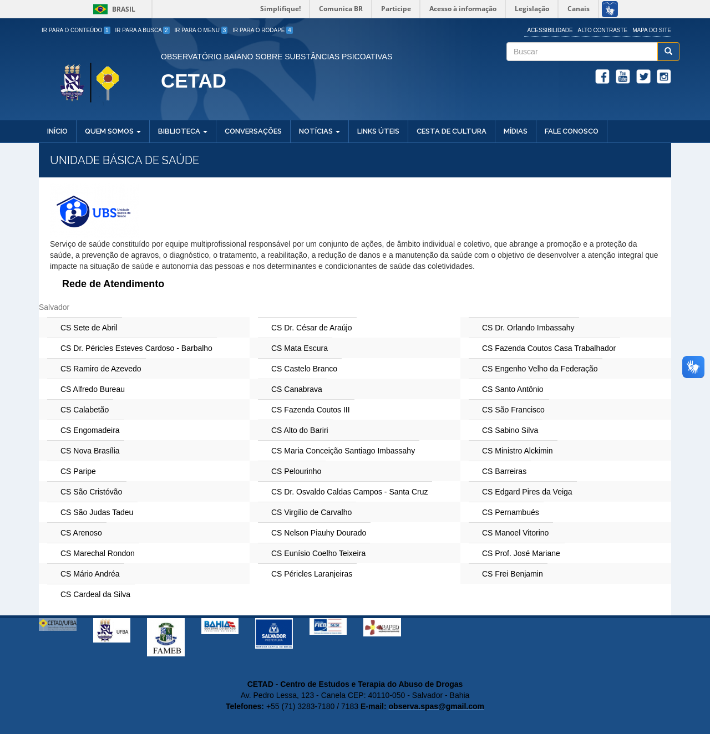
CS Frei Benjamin (512, 573)
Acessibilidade (549, 30)
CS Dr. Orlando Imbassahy (528, 327)
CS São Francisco (513, 409)
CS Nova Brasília (90, 450)
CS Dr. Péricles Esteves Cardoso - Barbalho (136, 348)
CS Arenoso (81, 532)
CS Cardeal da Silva (95, 594)
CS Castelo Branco (304, 368)
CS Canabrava (296, 389)
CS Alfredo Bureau (92, 389)
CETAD (193, 80)
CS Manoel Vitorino (515, 532)
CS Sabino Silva (510, 430)
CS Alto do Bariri (299, 430)
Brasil (112, 9)
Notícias (319, 131)
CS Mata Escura (299, 348)
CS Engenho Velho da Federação (540, 368)
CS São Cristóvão (91, 491)
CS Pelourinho (296, 471)
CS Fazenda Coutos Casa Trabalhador (549, 348)
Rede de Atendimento (113, 283)
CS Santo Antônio (513, 389)
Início (57, 131)
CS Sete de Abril (89, 327)
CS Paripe (78, 471)
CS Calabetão (84, 409)
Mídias (516, 131)
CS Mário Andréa (90, 573)
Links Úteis (378, 131)
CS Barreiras (504, 471)
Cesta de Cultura (451, 131)
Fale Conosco (572, 131)
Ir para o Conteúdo (76, 30)
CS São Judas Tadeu (96, 512)
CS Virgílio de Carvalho (311, 512)
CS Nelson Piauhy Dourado (318, 532)
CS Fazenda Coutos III (310, 409)
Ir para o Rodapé (262, 30)
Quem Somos (113, 131)
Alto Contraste (603, 30)
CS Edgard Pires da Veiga (527, 491)
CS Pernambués (510, 512)
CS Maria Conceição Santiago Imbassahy (343, 450)
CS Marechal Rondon (97, 553)
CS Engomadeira (90, 430)
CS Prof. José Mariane (521, 553)
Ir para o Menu (201, 30)
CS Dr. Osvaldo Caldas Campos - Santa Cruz (349, 491)
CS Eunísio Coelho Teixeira (318, 553)
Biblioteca (182, 131)
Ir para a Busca (142, 30)
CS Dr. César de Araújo (311, 327)
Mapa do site (651, 30)
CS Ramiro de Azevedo (100, 368)
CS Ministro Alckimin (517, 450)
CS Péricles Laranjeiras (311, 573)
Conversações (253, 131)
